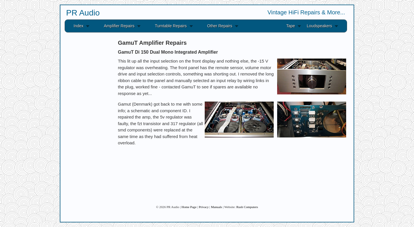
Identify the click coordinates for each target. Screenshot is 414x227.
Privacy (203, 207)
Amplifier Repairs (119, 26)
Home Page (188, 207)
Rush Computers (247, 207)
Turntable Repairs (171, 26)
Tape (290, 26)
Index (78, 26)
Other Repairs (219, 26)
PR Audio (83, 12)
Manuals (216, 207)
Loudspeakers (319, 26)
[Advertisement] (86, 123)
